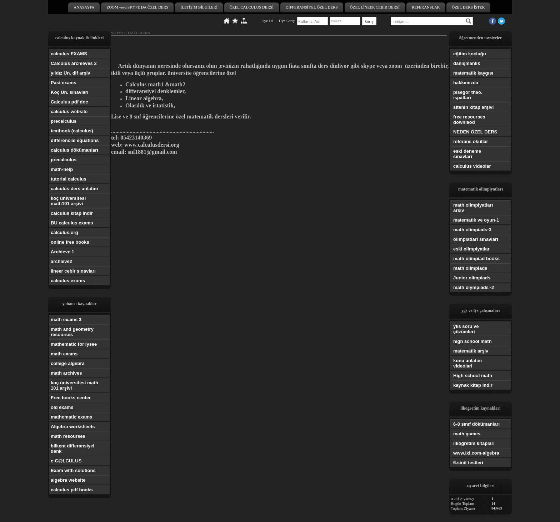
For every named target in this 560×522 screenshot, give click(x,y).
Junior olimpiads (471, 277)
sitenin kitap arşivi (473, 107)
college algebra (68, 363)
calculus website (69, 111)
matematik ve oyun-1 (476, 220)
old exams (62, 407)
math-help (62, 169)
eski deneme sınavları (467, 153)
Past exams (63, 82)
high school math (472, 341)
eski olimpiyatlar (471, 249)
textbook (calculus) (72, 130)
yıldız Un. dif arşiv (70, 73)
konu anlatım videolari (467, 363)
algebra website (68, 480)
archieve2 (61, 261)
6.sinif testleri (468, 462)
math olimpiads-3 (472, 229)
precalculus (63, 121)
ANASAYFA (84, 7)
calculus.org (64, 232)
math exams (64, 353)
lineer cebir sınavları (73, 271)
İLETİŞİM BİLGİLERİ (199, 7)
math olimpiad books (476, 258)
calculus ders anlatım (74, 188)
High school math (472, 375)
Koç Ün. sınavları (69, 92)
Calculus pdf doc (69, 102)
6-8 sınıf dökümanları (476, 424)
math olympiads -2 (473, 287)
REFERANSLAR (426, 7)
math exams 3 (66, 319)
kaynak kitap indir (472, 385)
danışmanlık (466, 63)
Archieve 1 (62, 251)
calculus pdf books (72, 489)
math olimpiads (470, 268)
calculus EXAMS (69, 53)
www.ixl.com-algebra (476, 453)
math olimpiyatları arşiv (473, 207)
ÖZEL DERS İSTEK (468, 7)
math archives (66, 373)
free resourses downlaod (469, 119)
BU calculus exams (72, 222)
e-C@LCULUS (66, 460)
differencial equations (75, 140)
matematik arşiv (470, 351)
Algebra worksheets (73, 426)
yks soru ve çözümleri (466, 329)
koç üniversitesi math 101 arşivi (74, 385)
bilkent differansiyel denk (72, 448)
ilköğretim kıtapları (474, 443)
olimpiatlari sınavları (475, 239)
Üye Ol (267, 21)
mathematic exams (71, 417)
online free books (70, 242)
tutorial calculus (68, 179)
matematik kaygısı (473, 73)
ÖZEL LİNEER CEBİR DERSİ (375, 7)
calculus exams (68, 280)
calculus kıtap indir (72, 213)
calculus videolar (472, 166)
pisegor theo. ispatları (467, 95)
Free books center (71, 397)
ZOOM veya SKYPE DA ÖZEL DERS (137, 7)
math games (466, 433)
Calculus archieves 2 (74, 63)
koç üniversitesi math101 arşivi (68, 201)
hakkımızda (465, 82)
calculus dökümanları (74, 150)
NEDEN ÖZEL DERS (475, 132)
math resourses (68, 436)
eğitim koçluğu (469, 53)
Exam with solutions (73, 470)
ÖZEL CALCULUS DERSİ (252, 7)
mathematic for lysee (74, 344)
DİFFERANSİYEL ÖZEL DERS (312, 7)
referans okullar (470, 141)
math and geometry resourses (72, 331)
